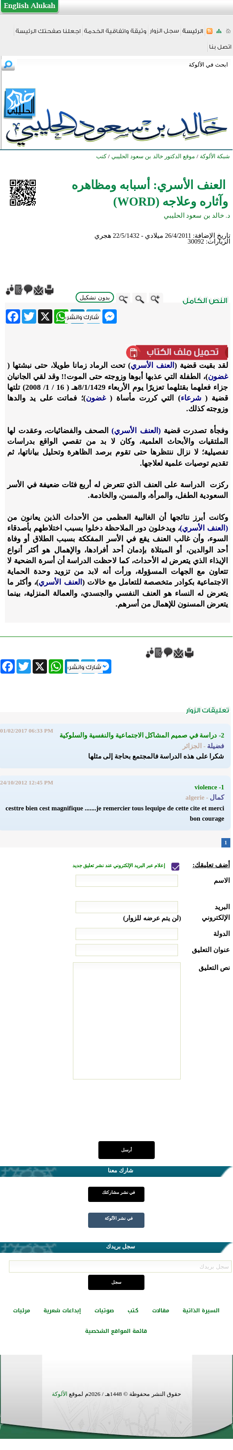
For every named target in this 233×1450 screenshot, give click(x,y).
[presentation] (162, 1115)
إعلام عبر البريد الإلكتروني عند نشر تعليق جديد (119, 865)
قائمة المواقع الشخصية (116, 1331)
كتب (133, 1310)
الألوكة (60, 1394)
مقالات (160, 1310)
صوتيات (104, 1310)
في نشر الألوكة (119, 1218)
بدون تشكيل (95, 297)
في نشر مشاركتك (118, 1192)
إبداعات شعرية (62, 1310)
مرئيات (21, 1310)
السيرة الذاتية (201, 1310)
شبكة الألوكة (215, 156)
